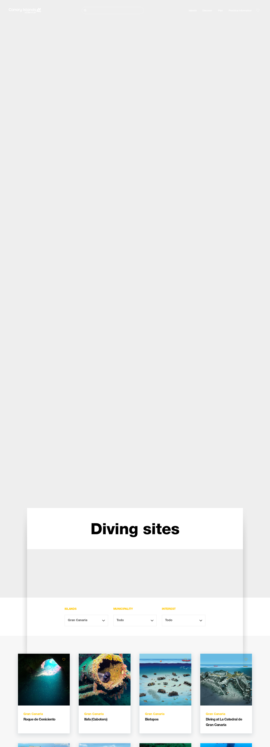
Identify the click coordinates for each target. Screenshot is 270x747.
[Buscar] (113, 10)
